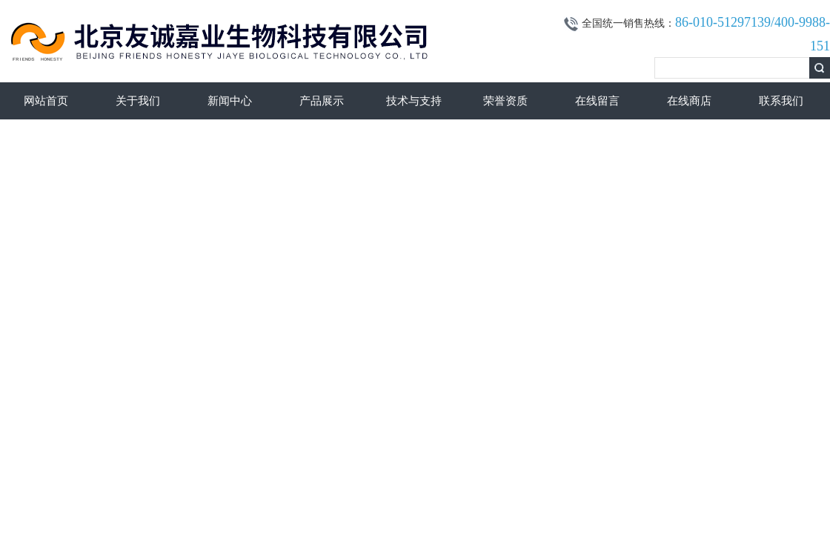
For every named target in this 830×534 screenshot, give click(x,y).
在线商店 (689, 101)
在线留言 (597, 101)
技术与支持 (414, 101)
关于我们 (138, 101)
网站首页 (46, 101)
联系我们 (781, 101)
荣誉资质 (505, 101)
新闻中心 (230, 101)
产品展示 (321, 101)
